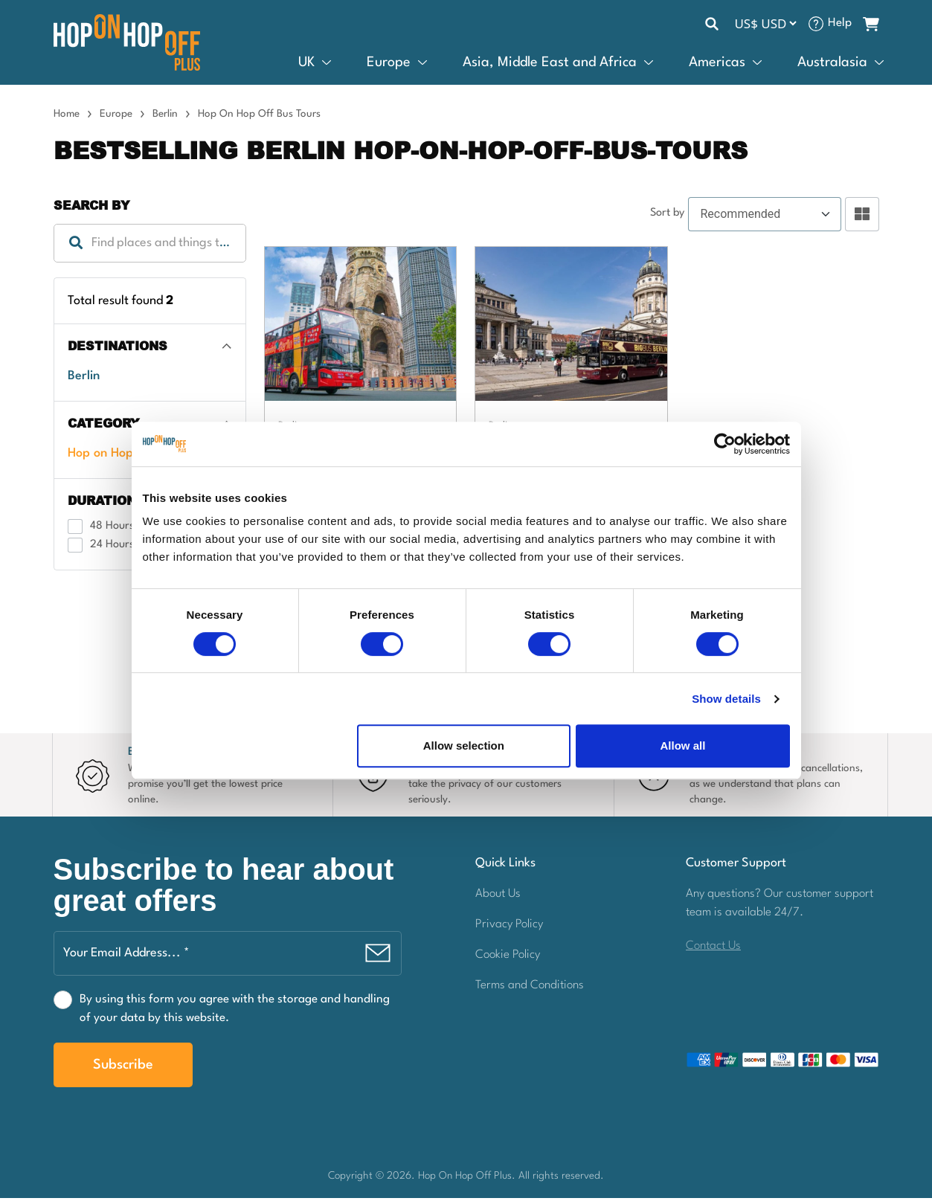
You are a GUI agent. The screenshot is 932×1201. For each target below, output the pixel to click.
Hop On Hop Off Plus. (468, 1178)
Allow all (683, 745)
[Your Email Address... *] (228, 956)
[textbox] (150, 247)
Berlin (165, 118)
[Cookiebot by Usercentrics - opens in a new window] (725, 444)
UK (306, 66)
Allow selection (463, 745)
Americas (717, 66)
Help (840, 24)
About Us (498, 896)
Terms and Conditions (529, 988)
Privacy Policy (509, 927)
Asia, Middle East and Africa (550, 66)
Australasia (832, 66)
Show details (726, 698)
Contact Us (713, 948)
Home (67, 118)
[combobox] (150, 247)
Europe (389, 66)
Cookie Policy (507, 957)
